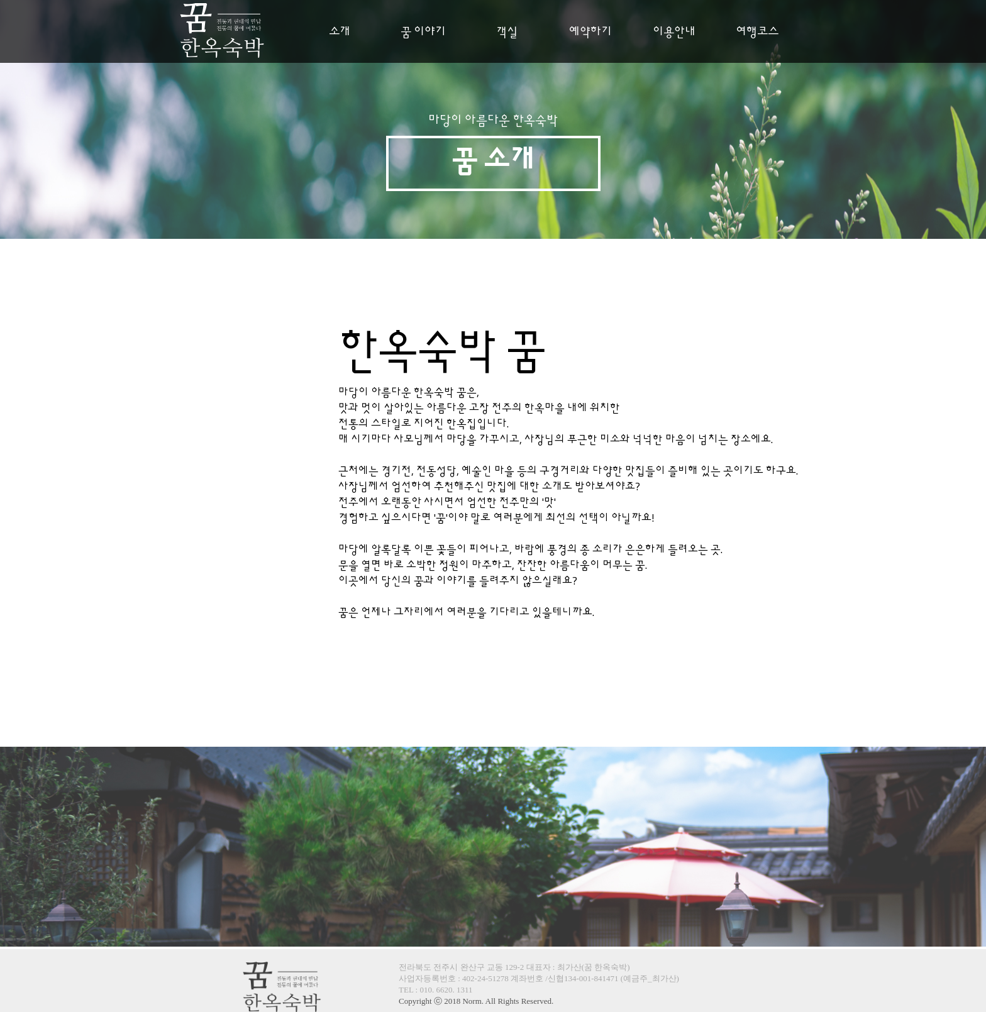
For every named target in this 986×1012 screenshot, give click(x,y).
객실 (507, 32)
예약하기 (590, 32)
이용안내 (674, 32)
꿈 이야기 (423, 32)
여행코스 (757, 32)
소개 (339, 32)
